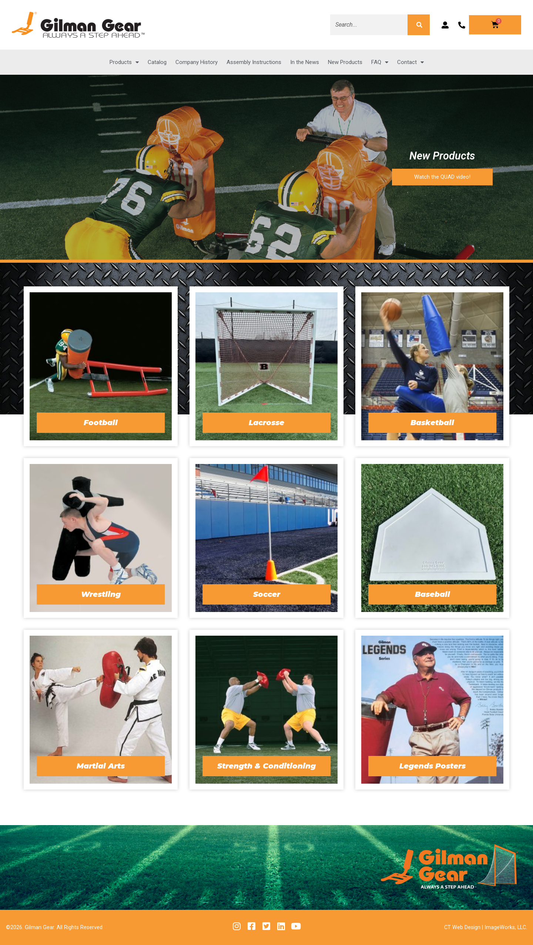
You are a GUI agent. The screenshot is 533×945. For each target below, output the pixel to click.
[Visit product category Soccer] (266, 538)
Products (124, 62)
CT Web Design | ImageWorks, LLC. (485, 927)
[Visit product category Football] (101, 366)
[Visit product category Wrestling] (101, 538)
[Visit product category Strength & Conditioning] (266, 710)
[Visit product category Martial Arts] (101, 710)
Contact (410, 62)
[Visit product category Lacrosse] (266, 366)
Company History (196, 62)
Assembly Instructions (254, 62)
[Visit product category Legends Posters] (432, 710)
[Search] (419, 24)
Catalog (157, 62)
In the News (304, 62)
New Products (345, 62)
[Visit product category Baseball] (432, 538)
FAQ (379, 62)
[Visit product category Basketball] (432, 366)
